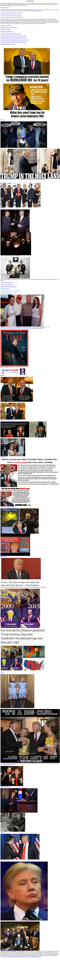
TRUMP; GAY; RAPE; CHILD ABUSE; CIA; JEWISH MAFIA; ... (13, 42)
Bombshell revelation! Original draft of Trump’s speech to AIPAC (13, 35)
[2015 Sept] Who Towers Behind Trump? (8, 286)
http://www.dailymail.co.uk (36, 10)
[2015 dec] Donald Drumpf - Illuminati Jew (9, 279)
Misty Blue (2, 19)
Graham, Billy (8, 951)
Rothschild (2, 119)
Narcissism (2, 207)
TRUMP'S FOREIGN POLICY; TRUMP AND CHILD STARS (13, 37)
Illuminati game (3, 556)
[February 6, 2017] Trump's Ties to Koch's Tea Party (10, 14)
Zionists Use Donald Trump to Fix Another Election (10, 290)
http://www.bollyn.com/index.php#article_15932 (10, 179)
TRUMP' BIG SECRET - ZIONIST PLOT (8, 27)
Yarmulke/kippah (24, 179)
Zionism (2, 375)
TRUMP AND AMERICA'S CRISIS (7, 44)
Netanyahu (13, 419)
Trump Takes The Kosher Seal (6, 282)
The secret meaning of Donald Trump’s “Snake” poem (11, 12)
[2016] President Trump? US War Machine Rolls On (10, 33)
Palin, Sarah (13, 951)
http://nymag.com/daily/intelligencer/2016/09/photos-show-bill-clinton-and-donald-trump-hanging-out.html (21, 328)
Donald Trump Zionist (4, 7)
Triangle (2, 832)
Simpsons (2, 672)
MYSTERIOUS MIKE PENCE (6, 31)
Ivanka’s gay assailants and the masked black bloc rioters (11, 17)
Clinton (1, 255)
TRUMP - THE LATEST (5, 29)
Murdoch (2, 951)
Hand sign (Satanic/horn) (5, 786)
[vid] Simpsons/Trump (4, 288)
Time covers (2, 367)
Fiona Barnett (21, 951)
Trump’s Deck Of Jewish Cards (6, 284)
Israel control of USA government (36, 179)
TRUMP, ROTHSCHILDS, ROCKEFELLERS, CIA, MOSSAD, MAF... (14, 40)
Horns (7, 367)
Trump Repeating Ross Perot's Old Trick (8, 292)
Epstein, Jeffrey (3, 456)
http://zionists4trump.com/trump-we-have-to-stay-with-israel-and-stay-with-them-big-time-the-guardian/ (25, 587)
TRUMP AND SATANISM (5, 25)
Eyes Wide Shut (17, 255)
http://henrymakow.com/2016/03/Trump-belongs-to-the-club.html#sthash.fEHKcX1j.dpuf (23, 956)
